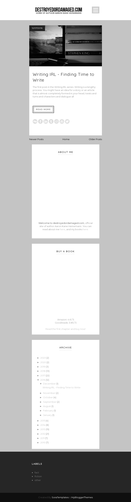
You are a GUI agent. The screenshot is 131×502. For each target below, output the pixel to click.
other (38, 480)
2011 (42, 438)
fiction (38, 476)
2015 (43, 420)
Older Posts (95, 139)
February (48, 410)
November (49, 393)
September (50, 401)
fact (37, 472)
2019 (43, 366)
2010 (43, 442)
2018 (43, 371)
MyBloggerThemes (82, 497)
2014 (43, 425)
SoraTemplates (60, 497)
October (48, 397)
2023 (43, 357)
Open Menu (95, 10)
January (47, 415)
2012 (43, 433)
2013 (43, 429)
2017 (43, 375)
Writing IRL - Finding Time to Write (61, 387)
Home (66, 139)
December (49, 383)
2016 (43, 379)
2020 (43, 362)
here (62, 229)
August (47, 406)
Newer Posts (36, 139)
